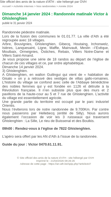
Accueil (6, 6)
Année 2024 (66, 6)
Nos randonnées (46, 6)
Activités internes (23, 6)
